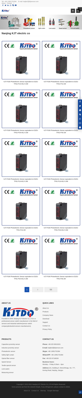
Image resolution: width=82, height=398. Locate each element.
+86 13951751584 (10, 1)
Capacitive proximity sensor (11, 344)
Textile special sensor (9, 365)
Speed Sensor (6, 362)
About (4, 3)
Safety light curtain (8, 355)
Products (45, 312)
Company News (48, 315)
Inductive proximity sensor (10, 348)
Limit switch (5, 369)
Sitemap (43, 390)
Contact (9, 3)
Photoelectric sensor (8, 351)
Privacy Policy (47, 329)
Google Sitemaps (53, 390)
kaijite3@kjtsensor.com (30, 1)
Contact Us (46, 326)
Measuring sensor (7, 372)
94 (51, 289)
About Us (46, 308)
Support (45, 322)
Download (46, 319)
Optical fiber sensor (8, 358)
